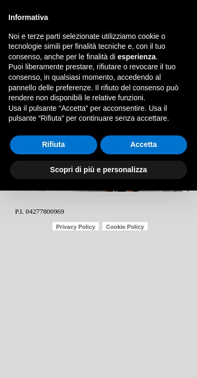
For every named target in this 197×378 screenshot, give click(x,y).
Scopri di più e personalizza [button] (98, 169)
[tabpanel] (54, 210)
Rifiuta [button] (53, 144)
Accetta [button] (143, 144)
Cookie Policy (125, 227)
